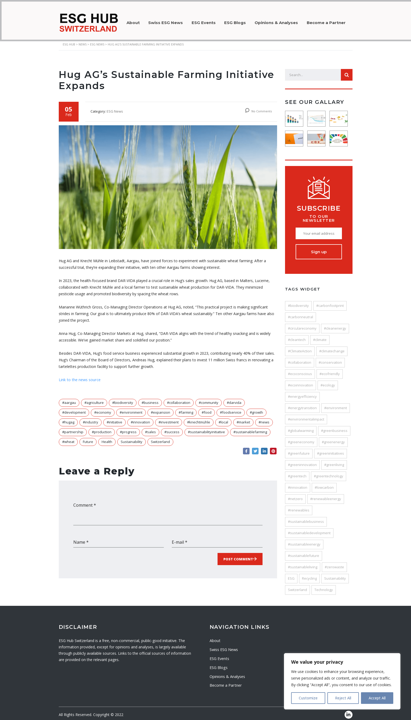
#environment (131, 409)
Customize (308, 697)
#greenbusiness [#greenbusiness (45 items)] (334, 427)
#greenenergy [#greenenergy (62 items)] (333, 438)
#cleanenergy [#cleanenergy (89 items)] (335, 325)
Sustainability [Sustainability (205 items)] (335, 575)
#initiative (114, 419)
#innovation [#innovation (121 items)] (297, 484)
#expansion (160, 409)
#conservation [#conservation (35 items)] (330, 359)
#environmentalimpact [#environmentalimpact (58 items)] (306, 416)
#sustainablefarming (250, 428)
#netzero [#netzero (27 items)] (295, 495)
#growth (256, 409)
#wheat (68, 438)
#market (243, 419)
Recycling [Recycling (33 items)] (309, 575)
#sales (150, 428)
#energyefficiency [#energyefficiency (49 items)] (302, 393)
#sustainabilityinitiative (206, 428)
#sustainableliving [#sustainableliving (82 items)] (302, 563)
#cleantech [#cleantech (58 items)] (297, 336)
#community (208, 399)
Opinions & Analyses (285, 21)
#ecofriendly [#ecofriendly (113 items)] (329, 370)
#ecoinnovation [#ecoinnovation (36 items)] (300, 382)
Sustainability (131, 438)
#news (264, 419)
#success (171, 428)
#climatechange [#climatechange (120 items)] (332, 347)
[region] (342, 681)
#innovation (140, 419)
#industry (90, 419)
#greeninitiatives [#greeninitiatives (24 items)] (330, 450)
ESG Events (208, 21)
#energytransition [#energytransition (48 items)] (302, 404)
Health (107, 438)
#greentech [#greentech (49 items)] (297, 472)
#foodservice (230, 409)
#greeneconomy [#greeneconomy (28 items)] (301, 438)
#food (206, 409)
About (134, 21)
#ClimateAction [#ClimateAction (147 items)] (300, 347)
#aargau (69, 399)
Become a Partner (336, 21)
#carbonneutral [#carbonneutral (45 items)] (300, 313)
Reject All (343, 697)
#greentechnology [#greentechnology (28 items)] (328, 472)
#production (101, 428)
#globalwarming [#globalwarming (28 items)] (301, 427)
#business (150, 399)
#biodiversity (122, 399)
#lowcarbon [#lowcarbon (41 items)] (324, 484)
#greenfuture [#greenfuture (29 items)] (299, 450)
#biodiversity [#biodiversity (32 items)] (298, 302)
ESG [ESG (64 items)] (291, 575)
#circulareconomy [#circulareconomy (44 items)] (302, 325)
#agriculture (94, 399)
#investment (169, 419)
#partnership (72, 428)
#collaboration (178, 399)
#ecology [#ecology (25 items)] (327, 382)
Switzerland (160, 438)
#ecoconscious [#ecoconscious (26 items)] (300, 370)
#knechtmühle (198, 419)
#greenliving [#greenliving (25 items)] (334, 461)
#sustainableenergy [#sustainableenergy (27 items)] (304, 541)
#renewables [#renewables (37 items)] (298, 507)
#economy (102, 409)
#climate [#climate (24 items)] (320, 336)
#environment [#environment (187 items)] (335, 404)
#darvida (234, 399)
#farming (186, 409)
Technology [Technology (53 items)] (323, 586)
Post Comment (238, 555)
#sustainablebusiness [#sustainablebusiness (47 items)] (306, 518)
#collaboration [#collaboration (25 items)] (299, 359)
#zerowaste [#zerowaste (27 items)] (334, 563)
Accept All (377, 697)
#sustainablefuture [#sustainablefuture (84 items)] (303, 552)
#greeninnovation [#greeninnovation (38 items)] (302, 461)
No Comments (258, 108)
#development (74, 409)
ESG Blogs (242, 21)
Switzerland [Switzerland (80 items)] (297, 586)
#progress (128, 428)
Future (88, 438)
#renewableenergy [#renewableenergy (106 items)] (325, 495)
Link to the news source (79, 376)
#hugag (68, 419)
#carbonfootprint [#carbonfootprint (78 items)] (330, 302)
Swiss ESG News (168, 21)
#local (223, 419)
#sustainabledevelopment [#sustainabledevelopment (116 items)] (309, 529)
